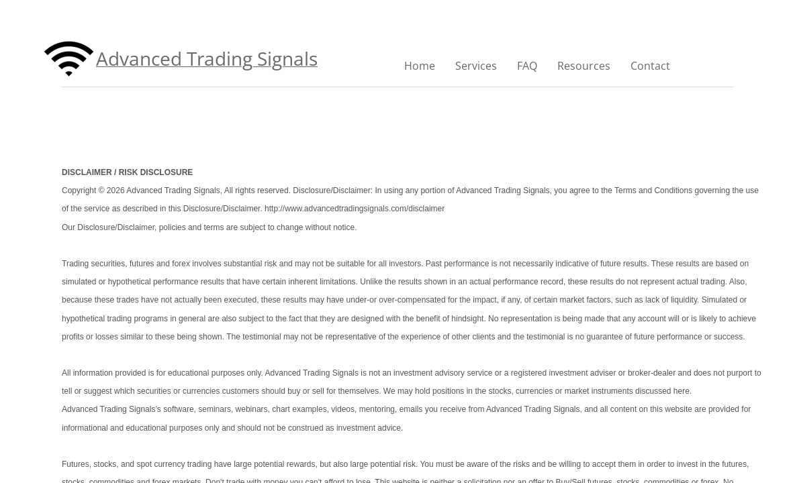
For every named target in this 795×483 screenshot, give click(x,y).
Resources (583, 65)
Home (419, 65)
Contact (650, 65)
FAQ (527, 65)
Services (476, 65)
